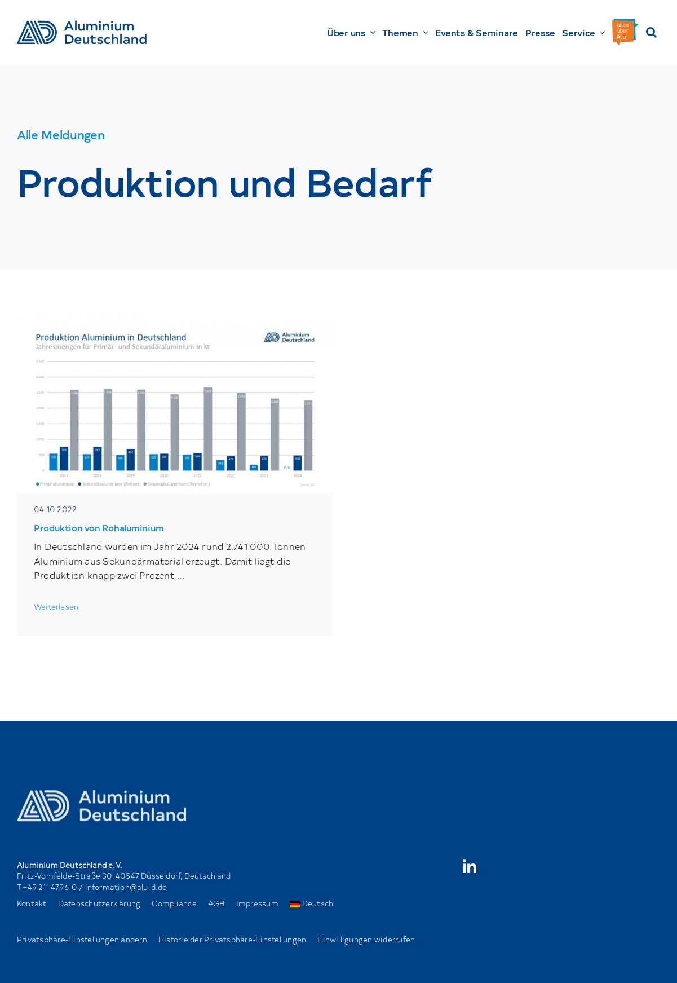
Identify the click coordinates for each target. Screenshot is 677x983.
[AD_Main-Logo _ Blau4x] (82, 25)
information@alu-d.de (126, 887)
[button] (651, 32)
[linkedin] (469, 866)
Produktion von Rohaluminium (99, 527)
